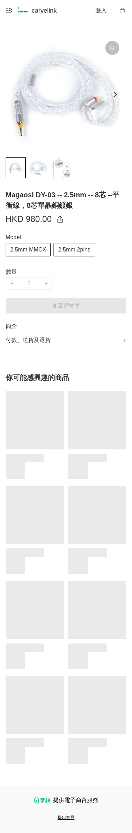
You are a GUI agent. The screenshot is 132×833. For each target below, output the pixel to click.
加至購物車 (66, 306)
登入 (101, 10)
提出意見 (66, 817)
